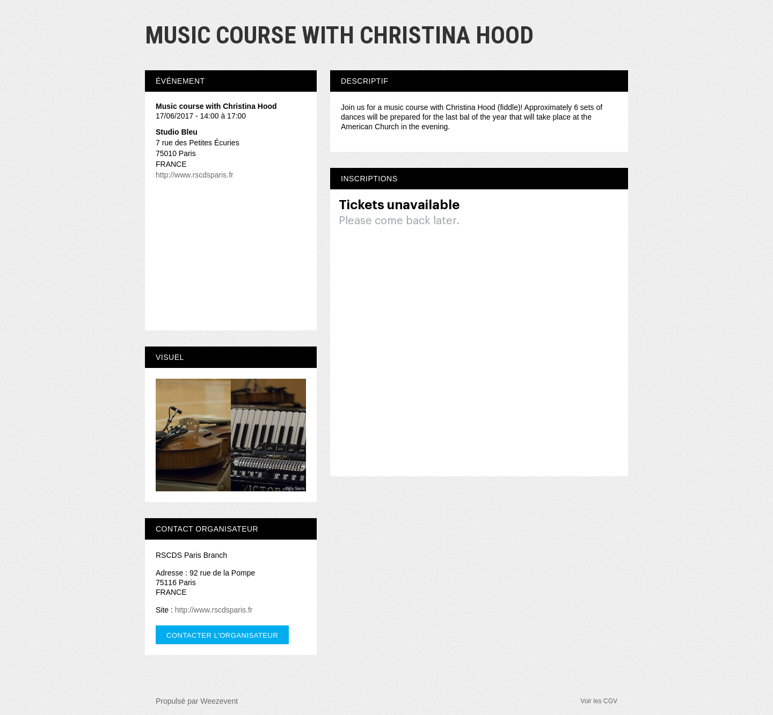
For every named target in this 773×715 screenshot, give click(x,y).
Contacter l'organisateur (222, 635)
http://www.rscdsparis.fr (195, 175)
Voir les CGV (598, 701)
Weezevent (219, 701)
